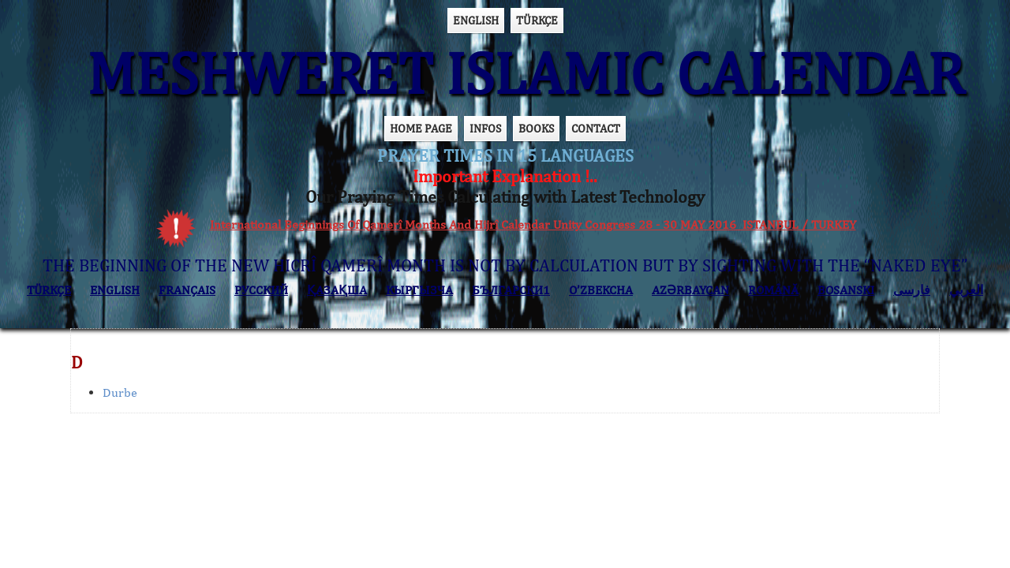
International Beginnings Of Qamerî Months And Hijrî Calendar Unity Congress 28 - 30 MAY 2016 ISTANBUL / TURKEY (533, 224)
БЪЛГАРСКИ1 (511, 289)
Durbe (120, 392)
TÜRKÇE (537, 20)
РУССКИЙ (261, 289)
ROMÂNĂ (773, 289)
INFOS (485, 128)
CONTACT (595, 128)
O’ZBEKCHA (601, 289)
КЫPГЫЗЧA (419, 289)
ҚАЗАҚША (337, 289)
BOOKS (536, 128)
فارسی (911, 289)
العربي (966, 289)
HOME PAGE (421, 128)
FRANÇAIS (187, 289)
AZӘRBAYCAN (690, 289)
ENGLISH (476, 20)
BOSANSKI (845, 289)
